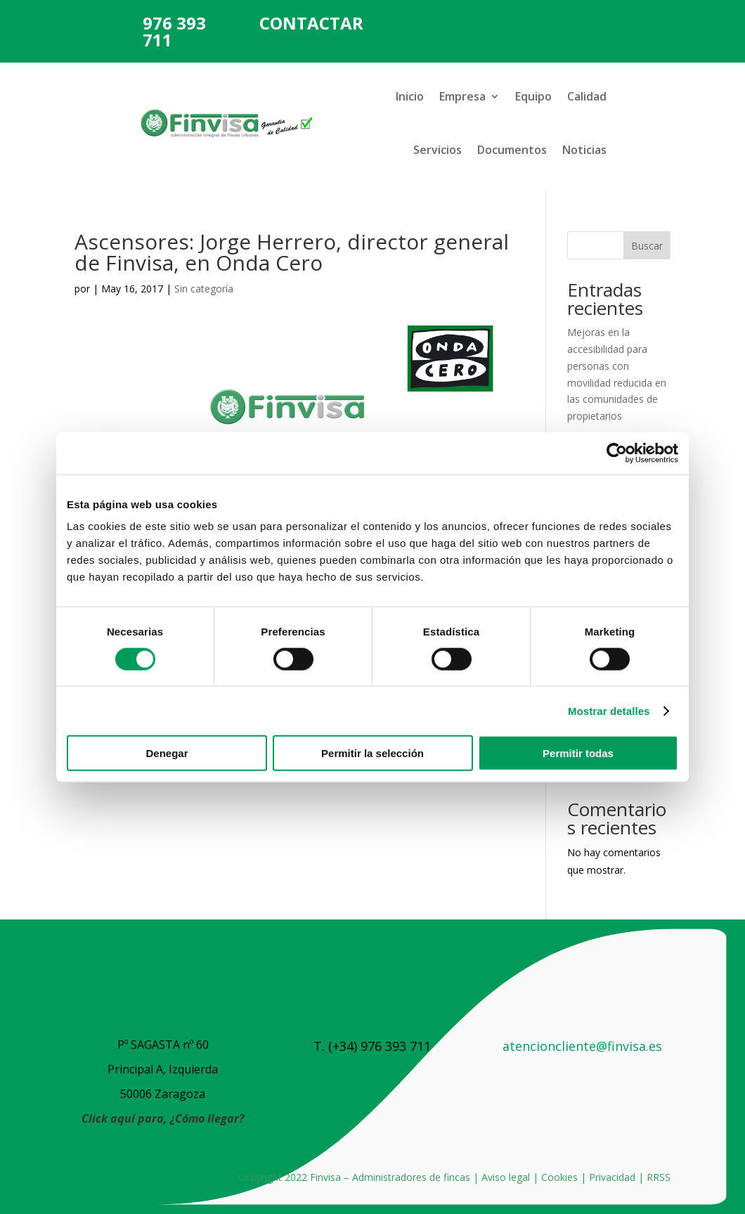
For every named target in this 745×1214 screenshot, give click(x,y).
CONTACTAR (311, 22)
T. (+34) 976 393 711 (372, 1046)
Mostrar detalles (609, 710)
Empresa (462, 96)
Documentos (512, 149)
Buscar (647, 245)
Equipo (533, 96)
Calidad (587, 96)
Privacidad (612, 1177)
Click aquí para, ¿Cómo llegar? (163, 1118)
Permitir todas (578, 753)
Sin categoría (203, 288)
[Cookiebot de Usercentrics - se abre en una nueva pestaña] (616, 452)
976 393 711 (174, 31)
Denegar (166, 753)
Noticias (584, 149)
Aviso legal (505, 1177)
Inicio (410, 96)
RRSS (658, 1177)
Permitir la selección (372, 753)
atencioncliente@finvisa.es (582, 1046)
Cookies (559, 1177)
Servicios (437, 149)
